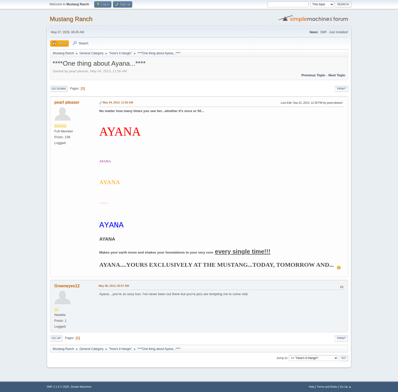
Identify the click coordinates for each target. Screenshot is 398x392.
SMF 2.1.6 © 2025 (58, 386)
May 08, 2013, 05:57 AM (114, 285)
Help (311, 386)
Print (341, 88)
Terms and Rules (327, 386)
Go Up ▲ (345, 386)
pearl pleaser (66, 102)
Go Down (59, 88)
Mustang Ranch (71, 18)
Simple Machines (81, 386)
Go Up (56, 338)
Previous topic (313, 75)
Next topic (336, 75)
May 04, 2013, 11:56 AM (118, 102)
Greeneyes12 (67, 286)
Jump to (281, 358)
